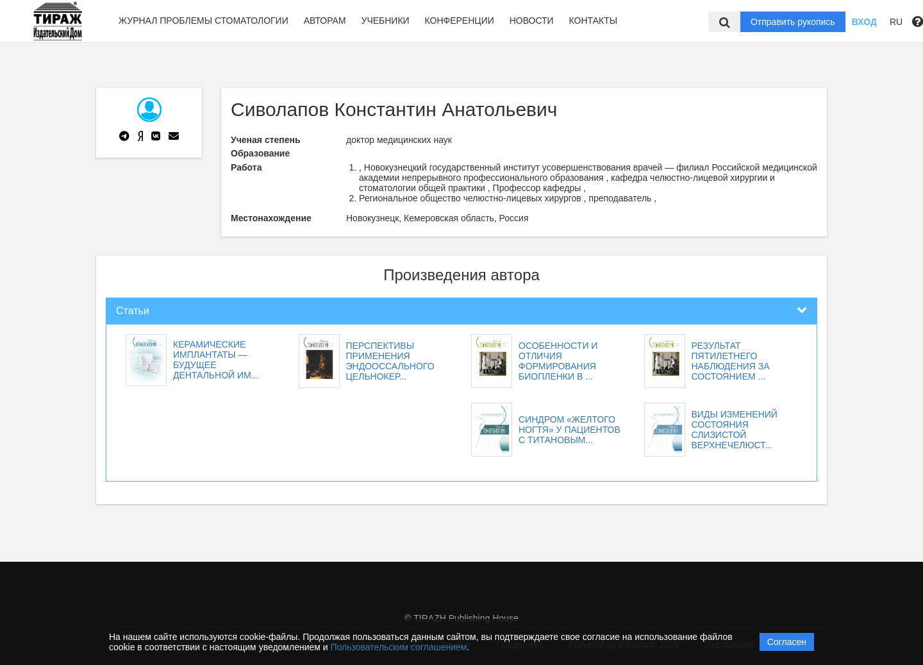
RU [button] (896, 22)
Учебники (385, 20)
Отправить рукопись (793, 22)
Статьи (132, 310)
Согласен (786, 642)
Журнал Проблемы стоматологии (203, 20)
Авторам (325, 20)
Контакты (593, 20)
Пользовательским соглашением (399, 647)
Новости (532, 20)
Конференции (459, 20)
